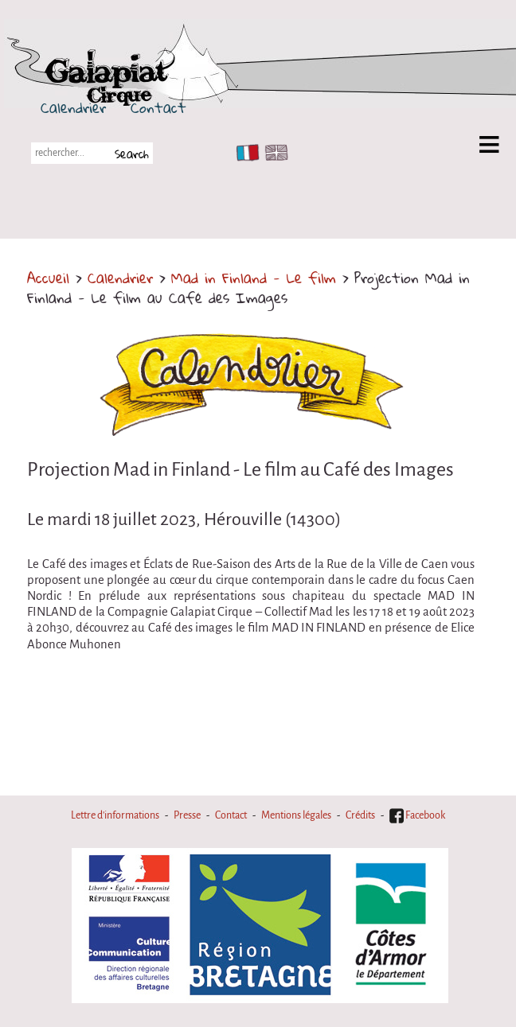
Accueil (48, 277)
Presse (187, 815)
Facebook (417, 815)
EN (273, 152)
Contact (158, 107)
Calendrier (73, 107)
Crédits (360, 815)
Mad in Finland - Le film (253, 277)
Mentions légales (296, 815)
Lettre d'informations (115, 815)
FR (244, 152)
